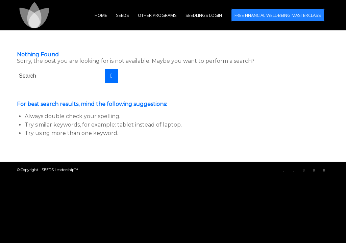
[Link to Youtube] (304, 170)
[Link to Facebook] (283, 170)
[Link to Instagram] (314, 170)
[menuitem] (101, 15)
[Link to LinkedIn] (324, 170)
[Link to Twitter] (294, 170)
